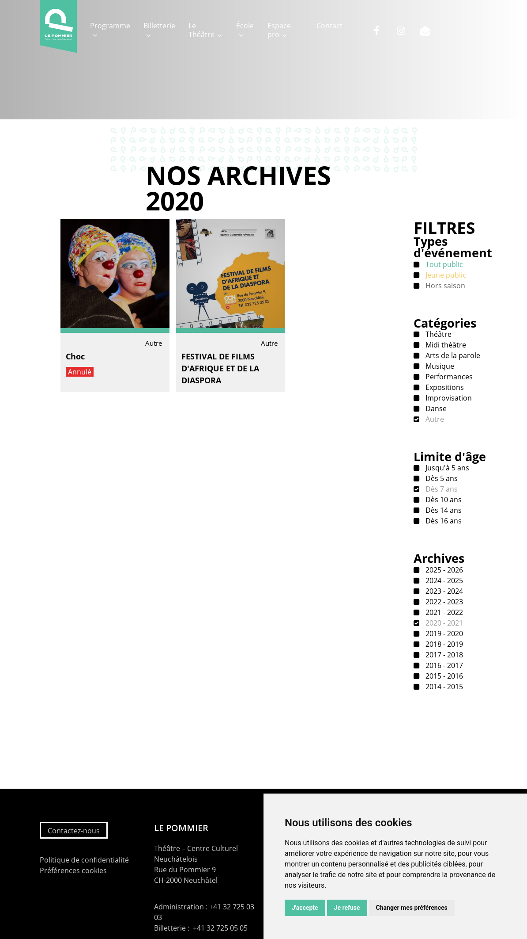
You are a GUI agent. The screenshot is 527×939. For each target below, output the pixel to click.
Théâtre (438, 334)
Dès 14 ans (443, 510)
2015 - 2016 (443, 676)
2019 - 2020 (443, 633)
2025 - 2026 (443, 570)
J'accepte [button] (305, 907)
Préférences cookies (73, 870)
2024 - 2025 (443, 580)
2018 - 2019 (443, 644)
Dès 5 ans (441, 478)
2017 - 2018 (443, 655)
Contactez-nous (74, 831)
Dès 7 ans (441, 489)
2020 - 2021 (443, 623)
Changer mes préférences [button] (412, 907)
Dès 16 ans (443, 521)
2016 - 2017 (443, 665)
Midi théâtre (445, 345)
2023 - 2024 (443, 591)
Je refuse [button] (347, 907)
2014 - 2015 (443, 686)
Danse (435, 408)
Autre (434, 419)
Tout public (443, 264)
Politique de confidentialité (84, 860)
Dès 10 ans (443, 499)
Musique (439, 366)
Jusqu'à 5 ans (446, 468)
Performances (448, 377)
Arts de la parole (452, 355)
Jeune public (445, 275)
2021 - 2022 (443, 612)
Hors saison (444, 285)
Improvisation (448, 398)
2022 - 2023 (443, 602)
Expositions (444, 387)
